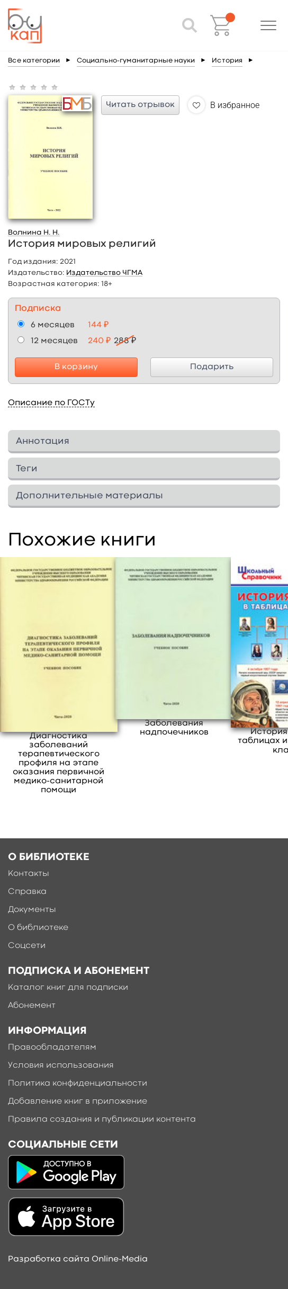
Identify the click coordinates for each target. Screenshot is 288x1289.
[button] (268, 25)
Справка (27, 892)
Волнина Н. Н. (34, 232)
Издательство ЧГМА (104, 273)
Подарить (211, 367)
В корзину (76, 367)
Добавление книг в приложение (77, 1101)
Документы (32, 910)
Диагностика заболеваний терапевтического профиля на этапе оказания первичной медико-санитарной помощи (58, 763)
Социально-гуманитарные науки (136, 61)
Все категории (34, 61)
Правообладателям (52, 1047)
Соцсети (27, 946)
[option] (59, 676)
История (227, 61)
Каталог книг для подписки (68, 987)
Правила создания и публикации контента (102, 1119)
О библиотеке (38, 928)
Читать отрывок (140, 105)
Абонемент (32, 1005)
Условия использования (61, 1065)
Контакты (28, 874)
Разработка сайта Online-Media (78, 1259)
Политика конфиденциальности (77, 1083)
